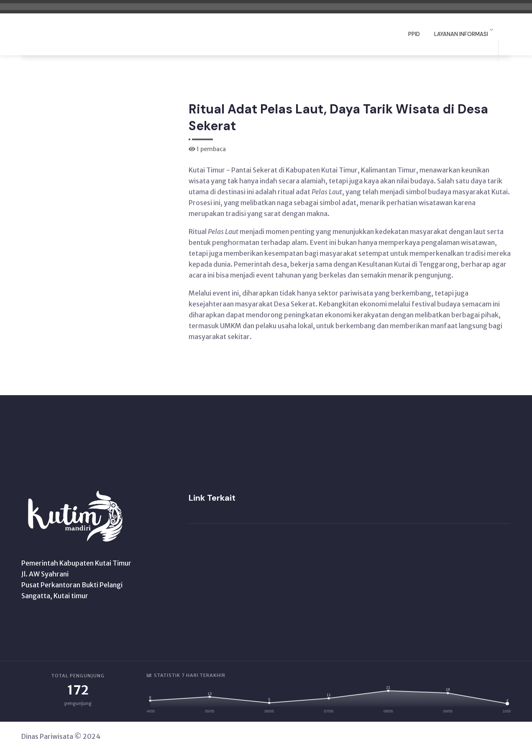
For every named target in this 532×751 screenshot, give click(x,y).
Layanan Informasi (461, 34)
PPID (414, 34)
